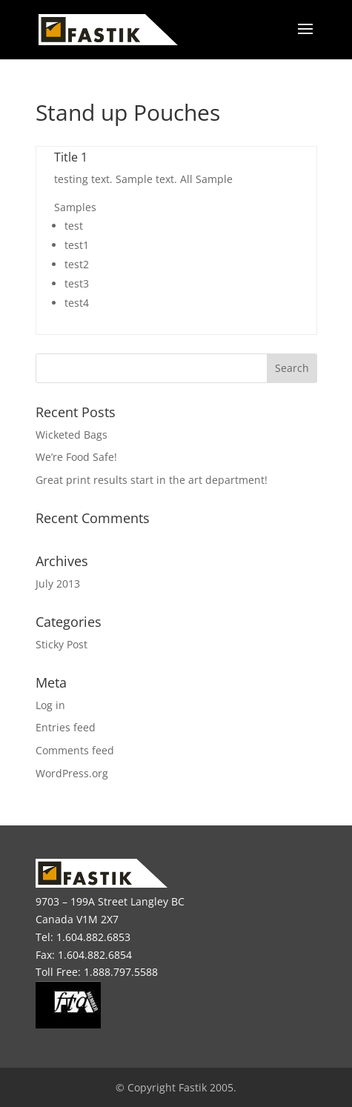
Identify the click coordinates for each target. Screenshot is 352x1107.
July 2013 (58, 583)
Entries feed (66, 727)
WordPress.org (72, 773)
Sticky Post (61, 644)
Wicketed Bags (71, 435)
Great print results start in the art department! (152, 480)
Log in (50, 705)
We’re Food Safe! (76, 457)
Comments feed (75, 750)
